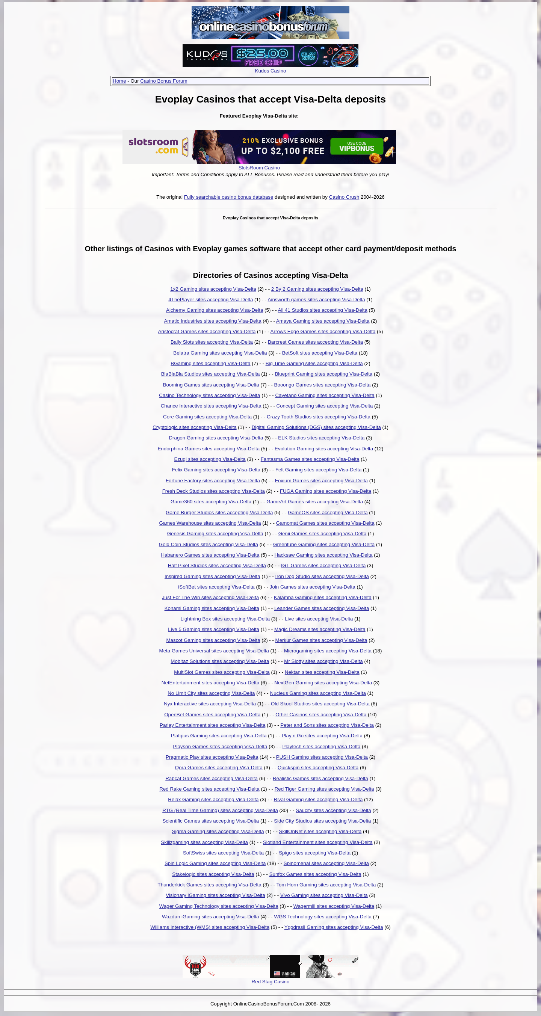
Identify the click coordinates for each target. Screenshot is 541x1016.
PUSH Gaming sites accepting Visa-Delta (322, 757)
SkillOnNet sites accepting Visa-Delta (320, 831)
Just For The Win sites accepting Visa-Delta (210, 597)
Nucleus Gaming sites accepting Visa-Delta (318, 693)
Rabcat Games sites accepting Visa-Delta (211, 778)
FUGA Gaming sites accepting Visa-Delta (325, 491)
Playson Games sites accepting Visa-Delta (220, 746)
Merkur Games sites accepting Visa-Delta (321, 640)
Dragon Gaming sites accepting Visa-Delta (216, 438)
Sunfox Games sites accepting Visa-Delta (315, 874)
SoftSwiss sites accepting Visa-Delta (223, 853)
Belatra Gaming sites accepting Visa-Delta (220, 353)
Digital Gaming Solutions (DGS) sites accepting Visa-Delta (316, 427)
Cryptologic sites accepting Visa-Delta (194, 427)
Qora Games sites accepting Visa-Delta (219, 767)
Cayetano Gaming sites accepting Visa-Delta (324, 395)
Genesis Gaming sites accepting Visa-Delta (215, 533)
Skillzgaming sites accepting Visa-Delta (204, 842)
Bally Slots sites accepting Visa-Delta (212, 342)
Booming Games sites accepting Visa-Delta (211, 385)
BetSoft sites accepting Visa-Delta (320, 353)
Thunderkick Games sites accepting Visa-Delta (209, 885)
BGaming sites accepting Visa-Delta (210, 363)
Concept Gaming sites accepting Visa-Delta (325, 406)
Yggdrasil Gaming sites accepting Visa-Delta (333, 927)
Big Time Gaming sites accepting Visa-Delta (314, 363)
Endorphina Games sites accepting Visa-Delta (208, 448)
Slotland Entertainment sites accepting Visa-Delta (318, 842)
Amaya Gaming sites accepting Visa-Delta (323, 321)
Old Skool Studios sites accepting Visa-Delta (320, 704)
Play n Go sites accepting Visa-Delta (322, 735)
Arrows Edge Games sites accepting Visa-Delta (323, 331)
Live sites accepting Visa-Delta (319, 619)
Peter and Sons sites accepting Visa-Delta (327, 725)
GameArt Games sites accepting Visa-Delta (314, 501)
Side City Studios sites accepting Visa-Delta (322, 821)
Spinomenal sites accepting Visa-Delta (326, 863)
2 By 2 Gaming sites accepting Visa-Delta (317, 289)
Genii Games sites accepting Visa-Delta (322, 533)
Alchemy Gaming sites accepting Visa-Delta (214, 310)
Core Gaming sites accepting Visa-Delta (207, 417)
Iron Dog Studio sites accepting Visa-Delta (322, 576)
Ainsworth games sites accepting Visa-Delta (316, 299)
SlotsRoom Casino (259, 168)
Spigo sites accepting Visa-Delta (315, 853)
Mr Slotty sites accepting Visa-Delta (323, 661)
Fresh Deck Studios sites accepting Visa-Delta (213, 491)
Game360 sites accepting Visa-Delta (211, 501)
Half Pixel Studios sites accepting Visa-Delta (217, 565)
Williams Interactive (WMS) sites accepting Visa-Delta (209, 927)
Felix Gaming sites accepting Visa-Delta (216, 470)
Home (119, 81)
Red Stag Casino (271, 981)
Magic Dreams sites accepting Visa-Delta (320, 629)
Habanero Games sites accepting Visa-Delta (210, 555)
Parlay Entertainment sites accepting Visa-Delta (212, 725)
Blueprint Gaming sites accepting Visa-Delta (323, 374)
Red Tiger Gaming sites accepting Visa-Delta (324, 789)
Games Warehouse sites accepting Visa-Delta (210, 523)
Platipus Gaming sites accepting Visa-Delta (219, 735)
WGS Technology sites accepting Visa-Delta (323, 916)
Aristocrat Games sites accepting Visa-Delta (207, 331)
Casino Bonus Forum (163, 81)
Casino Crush (344, 197)
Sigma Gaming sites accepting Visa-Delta (218, 831)
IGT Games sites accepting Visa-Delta (323, 565)
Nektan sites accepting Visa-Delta (322, 672)
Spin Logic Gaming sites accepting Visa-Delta (215, 863)
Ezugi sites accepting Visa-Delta (210, 459)
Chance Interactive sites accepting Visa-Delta (211, 406)
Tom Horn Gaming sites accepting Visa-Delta (326, 885)
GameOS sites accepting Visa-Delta (327, 512)
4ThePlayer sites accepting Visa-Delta (210, 299)
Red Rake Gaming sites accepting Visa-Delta (209, 789)
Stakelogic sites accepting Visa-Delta (213, 874)
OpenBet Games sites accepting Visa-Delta (212, 714)
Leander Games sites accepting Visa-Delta (321, 608)
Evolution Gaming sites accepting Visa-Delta (324, 448)
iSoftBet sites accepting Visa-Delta (216, 587)
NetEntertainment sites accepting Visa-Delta (211, 682)
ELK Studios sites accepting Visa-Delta (321, 438)
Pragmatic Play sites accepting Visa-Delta (212, 757)
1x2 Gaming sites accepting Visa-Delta (213, 289)
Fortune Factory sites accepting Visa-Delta (213, 480)
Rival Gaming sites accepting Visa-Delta (318, 799)
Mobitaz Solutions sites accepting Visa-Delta (220, 661)
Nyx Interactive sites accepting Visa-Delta (210, 704)
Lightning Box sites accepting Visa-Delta (225, 619)
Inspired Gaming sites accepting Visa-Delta (212, 576)
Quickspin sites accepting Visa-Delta (318, 767)
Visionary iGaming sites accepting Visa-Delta (215, 895)
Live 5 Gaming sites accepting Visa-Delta (213, 629)
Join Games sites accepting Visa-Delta (312, 587)
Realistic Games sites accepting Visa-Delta (320, 778)
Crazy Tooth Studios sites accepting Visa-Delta (318, 417)
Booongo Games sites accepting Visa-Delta (322, 385)
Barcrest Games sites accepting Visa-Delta (315, 342)
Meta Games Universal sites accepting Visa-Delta (214, 651)
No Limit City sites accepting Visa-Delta (211, 693)
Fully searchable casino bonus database (229, 197)
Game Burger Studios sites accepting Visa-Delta (219, 512)
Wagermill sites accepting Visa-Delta (334, 906)
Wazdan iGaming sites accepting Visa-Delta (210, 916)
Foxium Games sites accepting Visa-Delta (321, 480)
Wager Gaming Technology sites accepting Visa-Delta (218, 906)
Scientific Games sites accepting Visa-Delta (210, 821)
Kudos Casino (270, 71)
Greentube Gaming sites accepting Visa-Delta (324, 544)
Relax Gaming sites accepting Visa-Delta (213, 799)
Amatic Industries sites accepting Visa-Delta (212, 321)
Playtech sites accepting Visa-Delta (321, 746)
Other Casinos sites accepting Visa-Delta (320, 714)
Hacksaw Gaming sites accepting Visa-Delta (323, 555)
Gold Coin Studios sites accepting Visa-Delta (208, 544)
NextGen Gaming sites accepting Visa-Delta (323, 682)
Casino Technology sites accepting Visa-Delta (209, 395)
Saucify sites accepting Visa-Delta (333, 810)
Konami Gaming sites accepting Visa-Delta (212, 608)
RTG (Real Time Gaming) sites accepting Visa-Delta (220, 810)
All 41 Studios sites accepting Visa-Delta (322, 310)
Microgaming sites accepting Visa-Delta (328, 651)
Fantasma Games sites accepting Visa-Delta (310, 459)
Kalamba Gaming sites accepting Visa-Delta (323, 597)
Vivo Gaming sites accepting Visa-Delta (324, 895)
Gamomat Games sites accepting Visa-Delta (325, 523)
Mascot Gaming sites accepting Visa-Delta (213, 640)
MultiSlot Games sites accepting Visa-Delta (222, 672)
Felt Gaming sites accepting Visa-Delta (318, 470)
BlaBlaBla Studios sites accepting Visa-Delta (210, 374)
